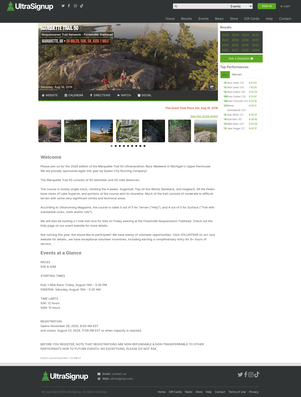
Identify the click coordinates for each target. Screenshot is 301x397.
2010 (245, 50)
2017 (255, 40)
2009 (255, 50)
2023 (245, 35)
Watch (124, 95)
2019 (235, 40)
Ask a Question (241, 58)
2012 (225, 50)
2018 (245, 40)
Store (234, 19)
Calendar (73, 95)
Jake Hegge (233, 128)
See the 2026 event (204, 116)
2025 (225, 35)
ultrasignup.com (121, 378)
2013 (255, 45)
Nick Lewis (233, 82)
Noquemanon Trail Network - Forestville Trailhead (77, 34)
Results (186, 19)
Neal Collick (233, 92)
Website (50, 95)
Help (269, 19)
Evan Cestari (234, 96)
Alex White (233, 114)
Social (144, 95)
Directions (99, 95)
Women (237, 74)
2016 (225, 45)
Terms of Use (237, 392)
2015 (235, 45)
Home (170, 19)
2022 (255, 35)
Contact (285, 19)
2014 (245, 45)
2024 (235, 35)
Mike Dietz (233, 123)
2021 (225, 40)
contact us (119, 374)
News (219, 19)
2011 (235, 50)
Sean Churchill (235, 101)
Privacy (254, 392)
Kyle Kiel (232, 119)
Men (225, 75)
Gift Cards (251, 19)
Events (204, 19)
